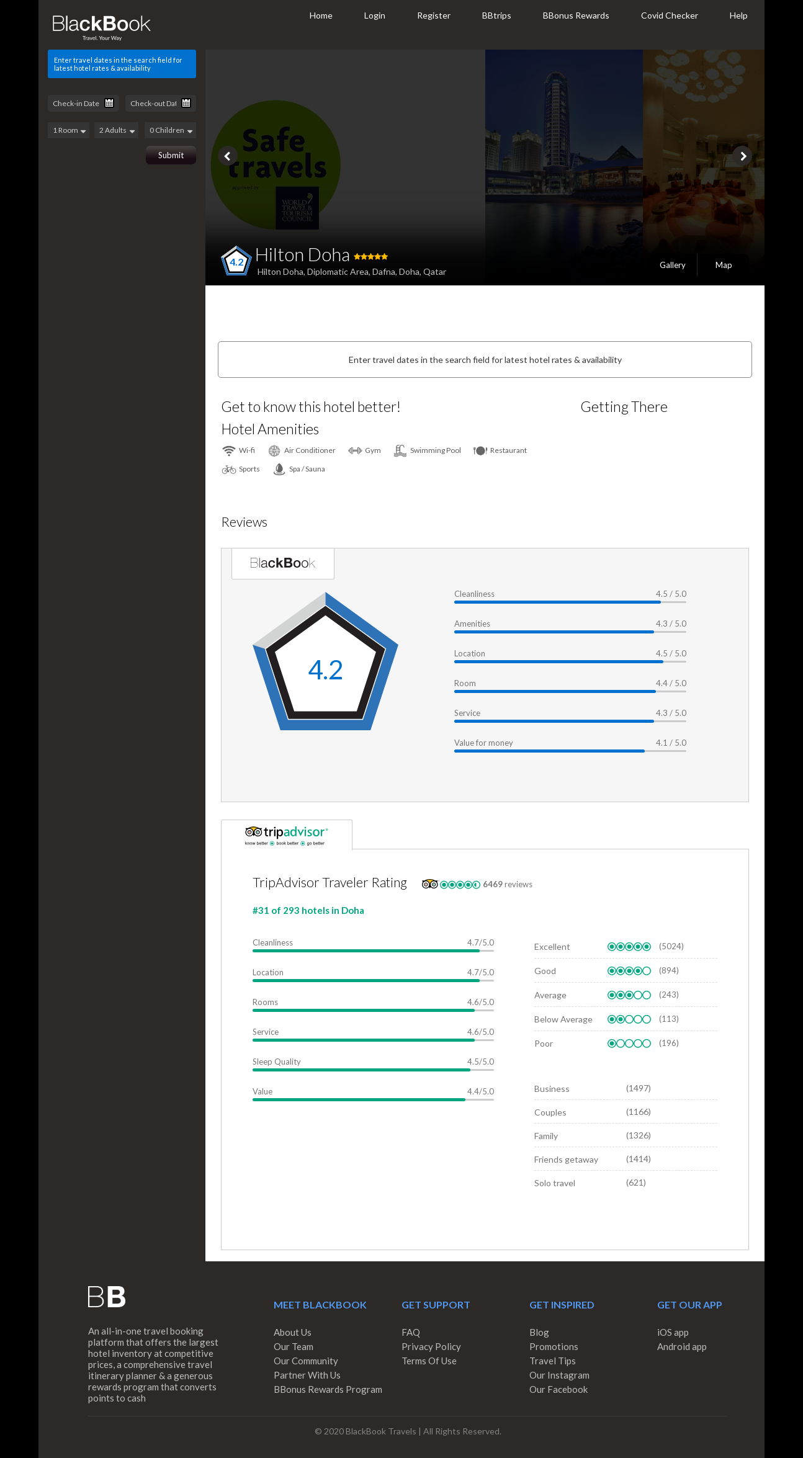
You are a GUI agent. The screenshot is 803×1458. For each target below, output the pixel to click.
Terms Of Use (429, 1360)
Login (374, 15)
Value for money (483, 743)
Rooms (265, 1002)
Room (465, 683)
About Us (293, 1332)
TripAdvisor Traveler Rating (330, 882)
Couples (550, 1112)
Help (739, 15)
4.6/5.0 (480, 1002)
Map (724, 265)
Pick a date (109, 103)
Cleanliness (474, 594)
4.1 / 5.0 (671, 743)
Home (321, 15)
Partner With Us (307, 1374)
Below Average (563, 1019)
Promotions (553, 1346)
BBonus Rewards (576, 15)
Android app (682, 1346)
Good (545, 970)
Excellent (552, 946)
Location (469, 653)
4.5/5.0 (480, 1062)
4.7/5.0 (480, 942)
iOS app (673, 1332)
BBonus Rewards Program (328, 1389)
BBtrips (496, 15)
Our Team (293, 1346)
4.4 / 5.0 (671, 683)
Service (467, 713)
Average (550, 995)
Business (552, 1088)
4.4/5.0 (480, 1091)
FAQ (411, 1332)
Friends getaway (566, 1159)
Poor (543, 1043)
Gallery (673, 265)
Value (262, 1091)
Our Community (306, 1360)
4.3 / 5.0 (671, 623)
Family (546, 1135)
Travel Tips (552, 1360)
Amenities (472, 623)
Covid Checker (669, 15)
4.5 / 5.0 (671, 594)
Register (434, 15)
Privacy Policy (431, 1346)
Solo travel (554, 1183)
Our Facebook (558, 1389)
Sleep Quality (277, 1062)
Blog (539, 1332)
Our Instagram (559, 1374)
